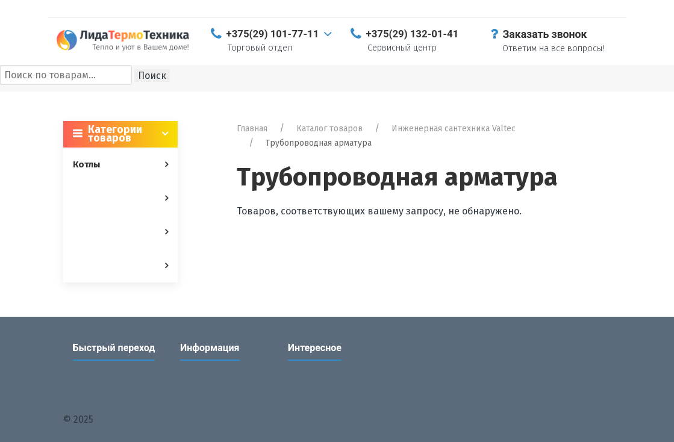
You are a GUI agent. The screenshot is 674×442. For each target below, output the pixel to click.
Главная (252, 128)
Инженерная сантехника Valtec (454, 128)
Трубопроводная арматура (319, 143)
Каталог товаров (329, 128)
